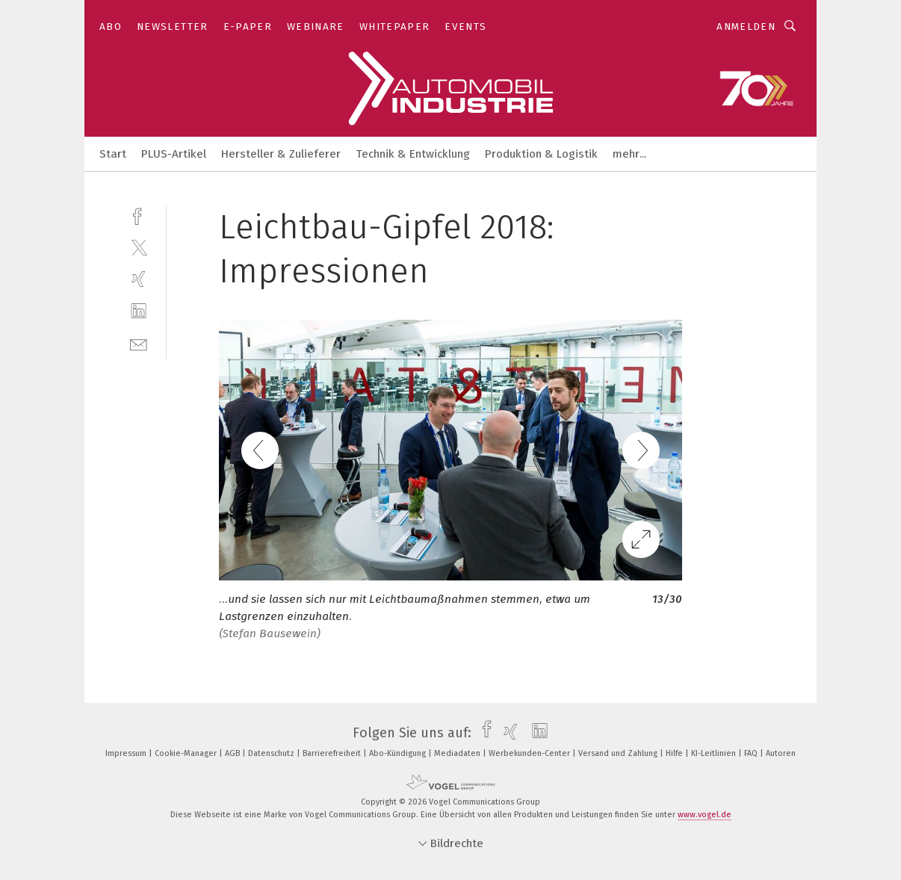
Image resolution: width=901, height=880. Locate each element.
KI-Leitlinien (714, 753)
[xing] (138, 279)
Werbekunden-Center (530, 753)
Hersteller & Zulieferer (281, 154)
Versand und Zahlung (619, 753)
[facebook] (138, 214)
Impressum (127, 753)
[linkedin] (138, 311)
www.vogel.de (704, 814)
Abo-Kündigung (398, 753)
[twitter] (138, 247)
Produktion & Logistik (541, 154)
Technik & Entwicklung (413, 154)
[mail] (138, 343)
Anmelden (745, 26)
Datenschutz (272, 753)
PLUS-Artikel (173, 154)
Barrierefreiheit (333, 753)
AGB (233, 753)
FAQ (752, 753)
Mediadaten (458, 753)
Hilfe (675, 753)
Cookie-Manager (187, 753)
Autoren (781, 753)
